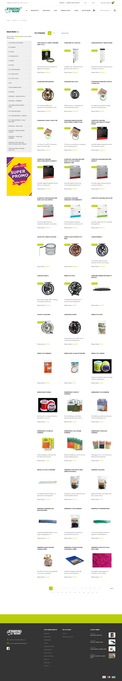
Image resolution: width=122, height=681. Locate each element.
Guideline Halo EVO (71, 81)
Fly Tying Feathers (20, 69)
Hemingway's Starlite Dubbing (47, 431)
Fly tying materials (20, 110)
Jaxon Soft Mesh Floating (46, 237)
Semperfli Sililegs (97, 470)
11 (94, 588)
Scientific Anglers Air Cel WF (101, 198)
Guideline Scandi (70, 314)
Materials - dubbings (20, 101)
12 (99, 588)
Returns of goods (49, 646)
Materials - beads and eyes (20, 96)
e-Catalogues (48, 649)
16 (66, 592)
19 (79, 592)
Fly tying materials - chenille (20, 114)
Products (15, 20)
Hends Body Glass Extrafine (74, 353)
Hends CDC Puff (96, 314)
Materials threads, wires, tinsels (20, 129)
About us (46, 659)
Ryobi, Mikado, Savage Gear (98, 649)
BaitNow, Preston (95, 635)
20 (83, 592)
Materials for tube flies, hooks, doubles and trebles (20, 141)
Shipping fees (48, 640)
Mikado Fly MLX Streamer (46, 470)
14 (57, 592)
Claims (46, 643)
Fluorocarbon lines (20, 87)
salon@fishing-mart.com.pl (20, 3)
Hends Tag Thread (97, 353)
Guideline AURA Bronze (45, 81)
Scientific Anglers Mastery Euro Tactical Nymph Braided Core (74, 161)
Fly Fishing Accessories (20, 43)
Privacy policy (48, 652)
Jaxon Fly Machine (43, 314)
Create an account (68, 636)
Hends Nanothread (44, 392)
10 (90, 588)
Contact (46, 665)
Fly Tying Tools (20, 78)
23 (96, 592)
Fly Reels (20, 61)
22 (92, 592)
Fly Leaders (20, 47)
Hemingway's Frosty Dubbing (74, 392)
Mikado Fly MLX (69, 275)
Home (8, 20)
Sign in (64, 633)
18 (74, 592)
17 (70, 592)
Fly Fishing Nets (20, 56)
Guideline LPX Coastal (72, 43)
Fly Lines (20, 52)
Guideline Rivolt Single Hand (101, 43)
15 (61, 592)
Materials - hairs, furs (20, 125)
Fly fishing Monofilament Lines (20, 105)
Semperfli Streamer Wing (100, 508)
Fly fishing (24, 20)
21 (88, 592)
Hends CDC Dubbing (44, 353)
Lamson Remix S (96, 237)
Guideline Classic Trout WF (47, 120)
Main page (47, 633)
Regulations (47, 636)
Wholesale (47, 662)
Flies (20, 83)
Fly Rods (20, 65)
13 (53, 592)
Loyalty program (49, 656)
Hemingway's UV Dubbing (99, 392)
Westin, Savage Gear (96, 642)
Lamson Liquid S (42, 275)
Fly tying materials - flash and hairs (20, 119)
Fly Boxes (20, 92)
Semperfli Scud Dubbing (72, 508)
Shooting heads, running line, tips (20, 147)
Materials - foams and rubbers (20, 135)
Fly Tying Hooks (20, 74)
